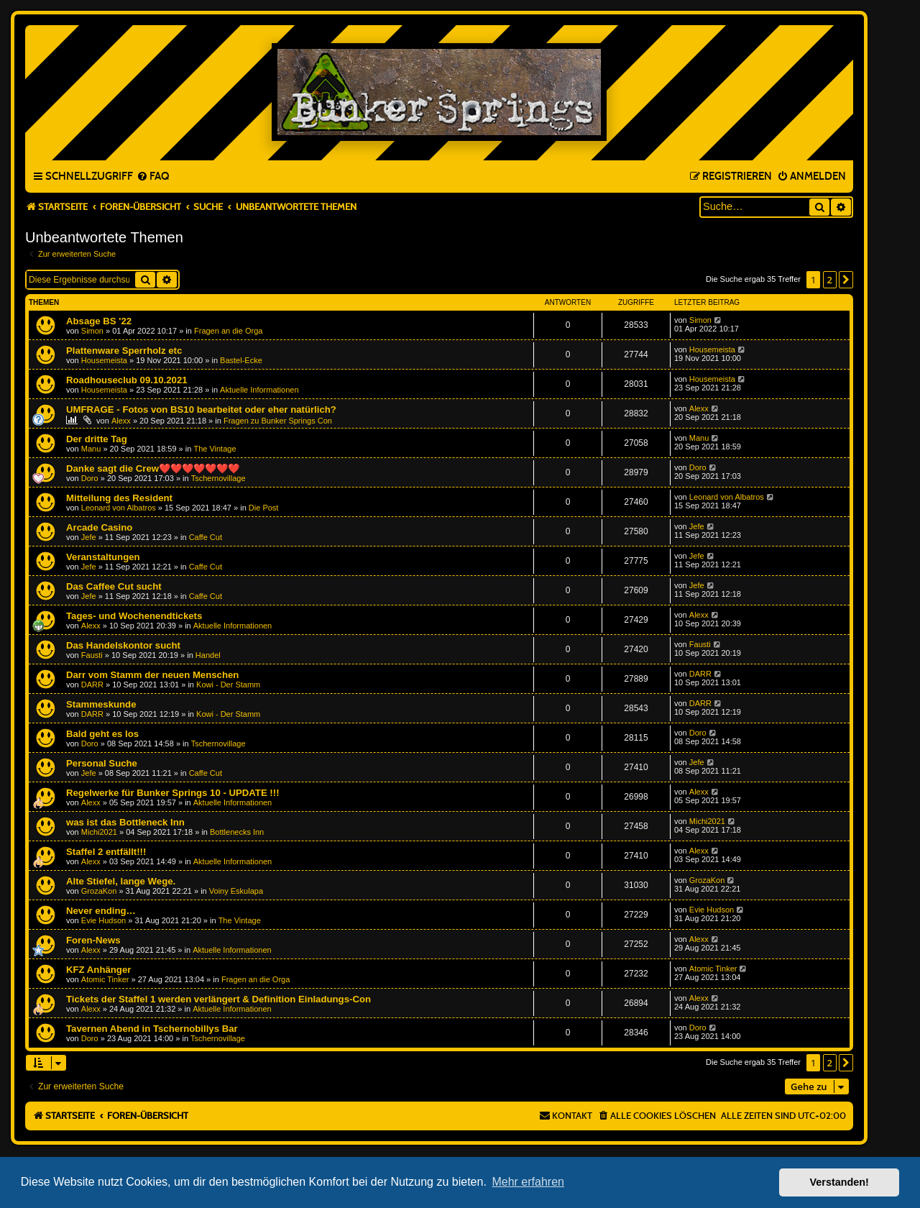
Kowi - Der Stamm (228, 684)
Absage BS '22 (99, 321)
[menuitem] (153, 177)
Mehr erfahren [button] (528, 1182)
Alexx (121, 420)
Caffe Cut (205, 537)
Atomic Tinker (105, 979)
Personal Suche (101, 763)
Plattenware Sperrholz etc (124, 350)
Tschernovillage (218, 478)
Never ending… (101, 910)
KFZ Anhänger (98, 969)
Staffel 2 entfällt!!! (106, 851)
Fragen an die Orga (228, 330)
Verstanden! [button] (839, 1182)
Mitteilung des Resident (119, 498)
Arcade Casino (99, 527)
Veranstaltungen (103, 557)
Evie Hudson (103, 920)
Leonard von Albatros (118, 507)
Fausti (92, 655)
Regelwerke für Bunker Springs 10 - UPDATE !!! (173, 792)
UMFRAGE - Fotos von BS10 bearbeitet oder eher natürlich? (201, 409)
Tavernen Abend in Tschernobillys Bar (152, 1028)
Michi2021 (99, 832)
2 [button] (829, 279)
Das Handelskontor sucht (123, 645)
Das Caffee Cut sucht (114, 586)
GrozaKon (99, 891)
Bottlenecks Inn (237, 832)
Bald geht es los (102, 733)
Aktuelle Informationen (259, 389)
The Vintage (214, 448)
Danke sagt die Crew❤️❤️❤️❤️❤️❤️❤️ (152, 468)
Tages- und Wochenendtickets (134, 615)
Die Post (264, 507)
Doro (89, 478)
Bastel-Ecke (241, 360)
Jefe (88, 537)
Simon (92, 330)
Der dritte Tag (96, 439)
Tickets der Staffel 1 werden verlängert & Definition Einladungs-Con (218, 999)
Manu (91, 448)
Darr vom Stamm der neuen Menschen (152, 674)
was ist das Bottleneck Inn (125, 822)
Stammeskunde (101, 704)
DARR (92, 684)
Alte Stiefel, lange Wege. (120, 881)
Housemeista (104, 360)
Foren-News (93, 940)
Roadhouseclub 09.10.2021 (127, 380)
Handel (208, 655)
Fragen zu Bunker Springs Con (278, 420)
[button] (846, 279)
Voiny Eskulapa (236, 891)
